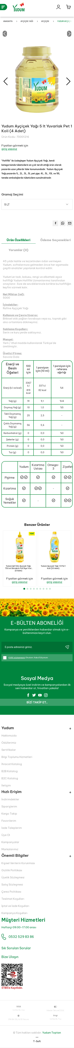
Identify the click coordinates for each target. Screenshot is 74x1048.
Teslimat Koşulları (12, 898)
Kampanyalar (10, 842)
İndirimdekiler (10, 799)
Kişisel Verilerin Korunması (18, 863)
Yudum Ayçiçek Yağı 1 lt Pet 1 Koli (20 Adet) (53, 567)
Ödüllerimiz (8, 742)
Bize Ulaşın (9, 957)
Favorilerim (8, 820)
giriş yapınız (9, 149)
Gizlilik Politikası (11, 870)
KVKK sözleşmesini (17, 657)
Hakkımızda (9, 735)
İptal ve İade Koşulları (15, 906)
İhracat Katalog (11, 764)
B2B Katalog (9, 771)
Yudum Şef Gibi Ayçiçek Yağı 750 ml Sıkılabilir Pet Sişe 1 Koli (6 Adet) (18, 568)
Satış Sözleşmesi (12, 884)
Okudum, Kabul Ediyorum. (25, 658)
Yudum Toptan (51, 1032)
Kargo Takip (9, 813)
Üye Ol (5, 835)
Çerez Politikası (11, 891)
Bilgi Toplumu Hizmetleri (16, 757)
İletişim (6, 785)
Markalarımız (9, 849)
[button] (68, 81)
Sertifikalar (8, 749)
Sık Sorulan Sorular (16, 948)
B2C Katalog (9, 778)
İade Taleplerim (11, 828)
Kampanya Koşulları (14, 913)
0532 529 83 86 (21, 937)
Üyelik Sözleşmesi (12, 877)
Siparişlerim (9, 806)
